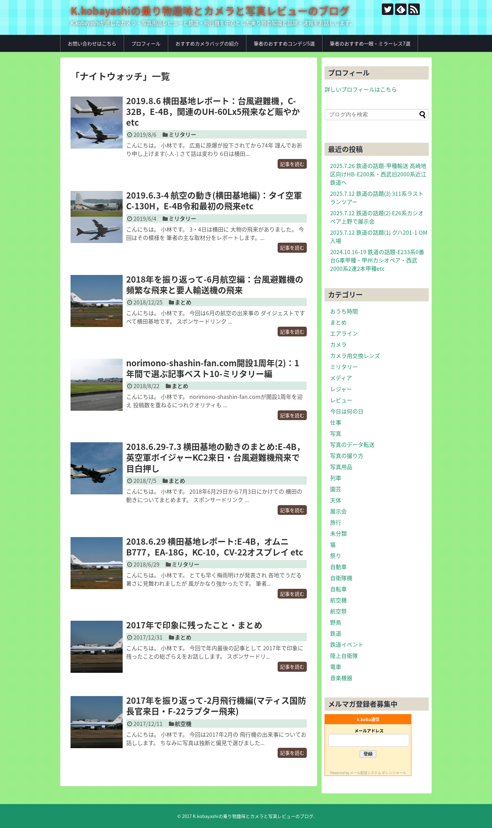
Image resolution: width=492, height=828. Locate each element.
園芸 (335, 489)
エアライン (344, 333)
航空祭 (338, 611)
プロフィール (146, 43)
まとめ (183, 302)
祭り (335, 555)
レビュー (341, 400)
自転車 (338, 589)
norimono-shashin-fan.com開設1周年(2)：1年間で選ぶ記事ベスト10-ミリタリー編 (212, 368)
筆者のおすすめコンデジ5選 (284, 43)
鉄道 (335, 633)
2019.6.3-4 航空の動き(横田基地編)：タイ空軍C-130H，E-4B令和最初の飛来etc (214, 200)
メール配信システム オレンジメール (378, 772)
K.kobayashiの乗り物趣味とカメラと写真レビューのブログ (210, 10)
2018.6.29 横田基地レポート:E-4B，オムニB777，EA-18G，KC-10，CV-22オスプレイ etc (214, 546)
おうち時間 (344, 311)
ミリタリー (182, 134)
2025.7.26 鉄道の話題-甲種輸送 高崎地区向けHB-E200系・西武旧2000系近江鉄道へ (378, 173)
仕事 (335, 422)
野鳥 (335, 622)
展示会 (338, 511)
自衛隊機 (341, 578)
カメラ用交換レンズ (355, 355)
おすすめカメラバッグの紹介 (207, 43)
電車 (335, 666)
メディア (341, 378)
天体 (335, 500)
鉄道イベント (346, 644)
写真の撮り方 (346, 455)
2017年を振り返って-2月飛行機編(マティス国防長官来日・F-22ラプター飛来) (216, 705)
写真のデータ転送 (352, 444)
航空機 (183, 723)
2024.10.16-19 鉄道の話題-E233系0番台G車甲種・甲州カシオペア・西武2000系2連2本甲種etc (377, 260)
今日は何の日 (346, 411)
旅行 (335, 522)
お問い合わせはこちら (92, 43)
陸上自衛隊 (344, 655)
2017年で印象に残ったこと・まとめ (194, 625)
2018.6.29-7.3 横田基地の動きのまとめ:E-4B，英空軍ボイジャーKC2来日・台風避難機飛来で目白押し (215, 457)
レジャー (341, 389)
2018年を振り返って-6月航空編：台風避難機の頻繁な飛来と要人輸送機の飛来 (214, 284)
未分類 (338, 533)
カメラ (338, 344)
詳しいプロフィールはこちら (361, 89)
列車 (335, 478)
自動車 (338, 566)
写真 (335, 433)
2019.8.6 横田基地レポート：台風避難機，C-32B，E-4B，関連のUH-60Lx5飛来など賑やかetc (213, 111)
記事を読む (292, 163)
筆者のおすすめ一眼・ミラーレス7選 (370, 43)
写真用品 (341, 466)
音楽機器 (341, 678)
